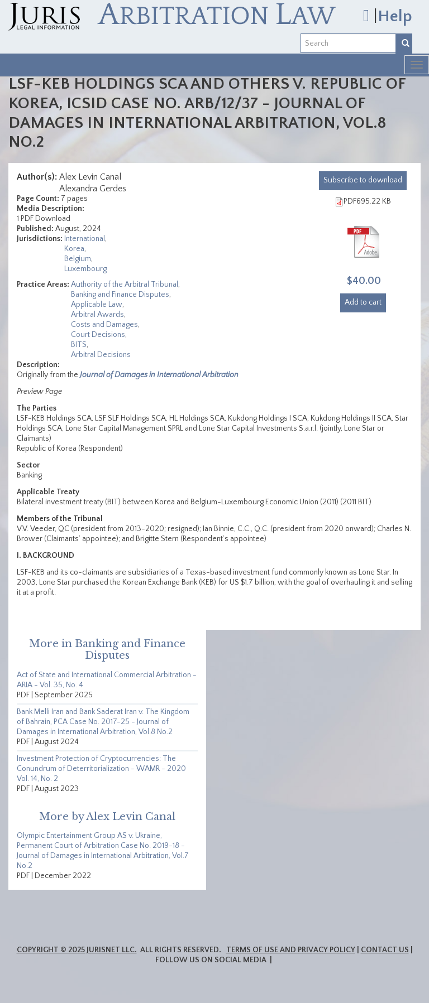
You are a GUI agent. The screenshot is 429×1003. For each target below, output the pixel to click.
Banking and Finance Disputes (120, 294)
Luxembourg (85, 268)
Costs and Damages (104, 324)
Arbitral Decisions (101, 354)
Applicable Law (96, 304)
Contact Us (385, 950)
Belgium (77, 258)
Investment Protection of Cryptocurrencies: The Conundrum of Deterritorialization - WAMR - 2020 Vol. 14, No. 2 (101, 768)
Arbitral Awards (97, 314)
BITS (79, 344)
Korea (74, 248)
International (84, 238)
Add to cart (363, 302)
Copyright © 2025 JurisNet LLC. (77, 950)
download (362, 180)
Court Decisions (98, 334)
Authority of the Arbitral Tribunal (124, 284)
